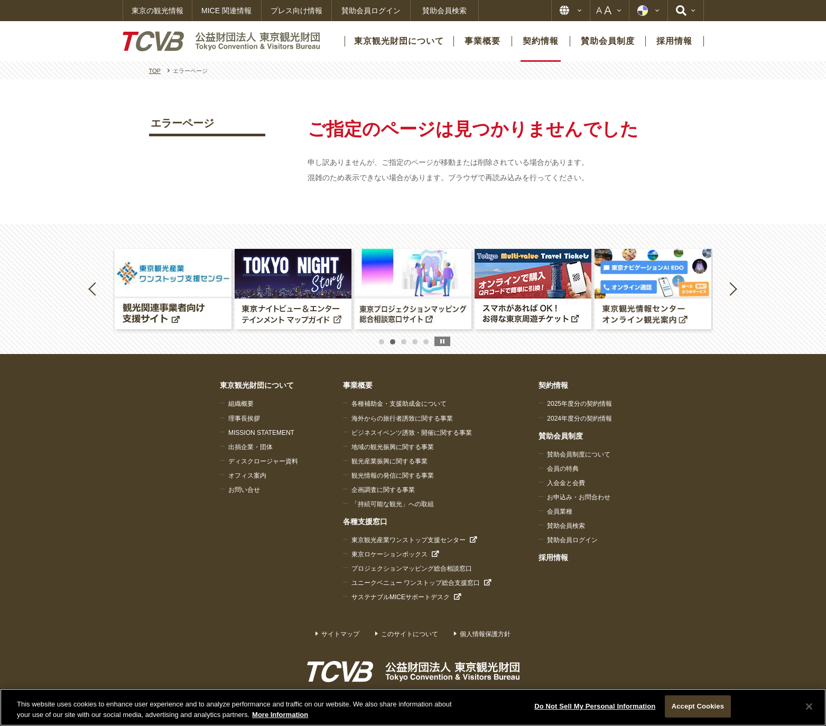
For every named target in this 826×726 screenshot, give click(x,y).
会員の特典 (563, 468)
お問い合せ (244, 490)
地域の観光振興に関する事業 (392, 447)
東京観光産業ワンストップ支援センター (408, 540)
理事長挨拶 (244, 418)
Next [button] (733, 288)
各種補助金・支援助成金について (399, 403)
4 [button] (414, 342)
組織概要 (241, 403)
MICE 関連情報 (226, 10)
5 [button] (426, 342)
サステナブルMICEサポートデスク (400, 597)
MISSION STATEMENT (261, 432)
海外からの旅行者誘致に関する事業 (402, 418)
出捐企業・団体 (250, 447)
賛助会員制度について (578, 454)
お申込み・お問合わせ (578, 497)
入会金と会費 (566, 483)
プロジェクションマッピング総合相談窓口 (411, 568)
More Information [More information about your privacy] (280, 715)
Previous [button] (94, 288)
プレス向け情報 (296, 10)
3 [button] (403, 342)
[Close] (809, 706)
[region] (413, 707)
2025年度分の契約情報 (579, 403)
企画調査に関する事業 (383, 490)
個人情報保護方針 (485, 634)
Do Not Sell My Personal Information (594, 706)
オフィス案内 (247, 475)
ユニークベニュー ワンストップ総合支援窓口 (415, 583)
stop (442, 341)
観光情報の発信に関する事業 (392, 475)
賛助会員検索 (444, 10)
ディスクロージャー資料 (263, 461)
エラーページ (182, 123)
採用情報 (553, 557)
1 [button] (381, 342)
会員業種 (559, 511)
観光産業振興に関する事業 (389, 461)
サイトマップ (340, 634)
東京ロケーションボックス (389, 554)
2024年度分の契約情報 (579, 418)
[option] (173, 289)
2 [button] (392, 342)
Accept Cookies (698, 706)
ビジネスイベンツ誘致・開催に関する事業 (411, 432)
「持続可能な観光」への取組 (392, 504)
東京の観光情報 (157, 10)
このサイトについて (409, 634)
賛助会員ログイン (371, 10)
